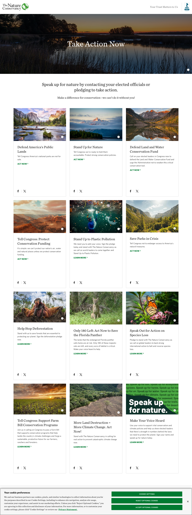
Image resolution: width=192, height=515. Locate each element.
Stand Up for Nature (88, 147)
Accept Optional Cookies (147, 507)
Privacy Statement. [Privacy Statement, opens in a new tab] (67, 509)
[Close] (188, 501)
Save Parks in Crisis (144, 238)
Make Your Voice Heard (147, 420)
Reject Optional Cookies (147, 501)
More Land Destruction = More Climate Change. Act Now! (93, 427)
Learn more (80, 257)
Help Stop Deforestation (35, 328)
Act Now (22, 163)
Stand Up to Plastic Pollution (94, 239)
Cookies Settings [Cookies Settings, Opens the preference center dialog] (147, 494)
